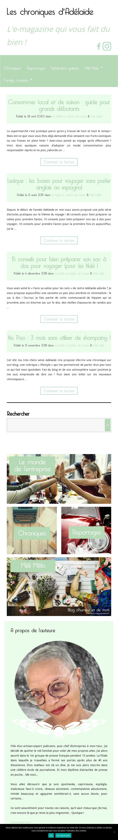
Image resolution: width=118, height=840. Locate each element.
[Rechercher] (108, 425)
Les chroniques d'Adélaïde (50, 9)
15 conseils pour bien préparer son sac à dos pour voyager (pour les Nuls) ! (59, 261)
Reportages (36, 67)
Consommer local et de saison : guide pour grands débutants (59, 104)
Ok (51, 835)
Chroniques (12, 67)
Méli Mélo (92, 67)
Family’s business (16, 79)
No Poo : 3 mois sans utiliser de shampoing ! (59, 336)
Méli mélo (96, 116)
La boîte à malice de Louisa (69, 116)
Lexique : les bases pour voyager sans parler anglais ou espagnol (59, 182)
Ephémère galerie (65, 67)
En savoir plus (63, 835)
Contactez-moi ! (21, 822)
